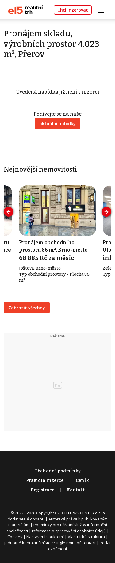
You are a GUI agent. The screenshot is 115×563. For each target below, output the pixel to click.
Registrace (42, 490)
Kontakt (76, 490)
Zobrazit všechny (26, 308)
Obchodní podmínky (57, 471)
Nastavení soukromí (45, 536)
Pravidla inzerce (44, 480)
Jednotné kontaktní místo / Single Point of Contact (50, 543)
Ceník (82, 480)
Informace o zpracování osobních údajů (69, 531)
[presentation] (8, 212)
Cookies (14, 536)
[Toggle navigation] (103, 9)
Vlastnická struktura (86, 536)
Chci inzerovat (72, 10)
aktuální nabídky (57, 123)
